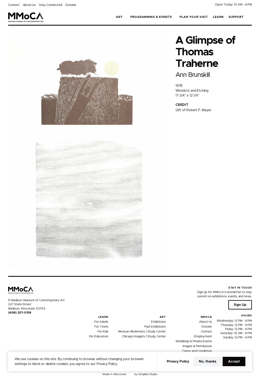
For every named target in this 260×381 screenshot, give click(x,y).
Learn (218, 17)
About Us (29, 5)
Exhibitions (158, 321)
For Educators (98, 336)
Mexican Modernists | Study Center (142, 331)
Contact (14, 5)
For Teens (101, 326)
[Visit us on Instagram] (14, 321)
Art (163, 317)
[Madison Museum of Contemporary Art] (26, 17)
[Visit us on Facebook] (9, 321)
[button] (250, 17)
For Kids (103, 331)
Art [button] (119, 17)
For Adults (101, 321)
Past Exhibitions (155, 326)
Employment (203, 336)
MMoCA (206, 317)
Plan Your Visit (194, 17)
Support (236, 17)
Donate (70, 5)
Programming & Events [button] (151, 17)
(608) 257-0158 (19, 312)
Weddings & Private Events (194, 341)
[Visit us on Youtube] (19, 321)
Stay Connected (50, 5)
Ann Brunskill (193, 75)
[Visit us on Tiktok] (24, 321)
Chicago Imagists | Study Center (144, 336)
